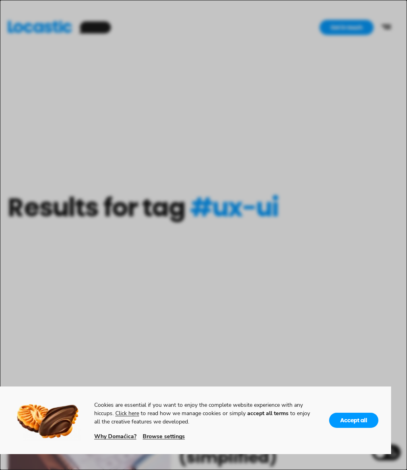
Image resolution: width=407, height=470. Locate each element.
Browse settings (164, 436)
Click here (127, 413)
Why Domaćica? (115, 436)
